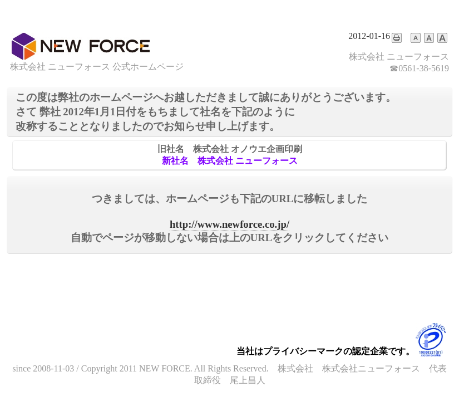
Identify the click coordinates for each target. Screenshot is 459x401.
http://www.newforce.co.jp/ (229, 224)
